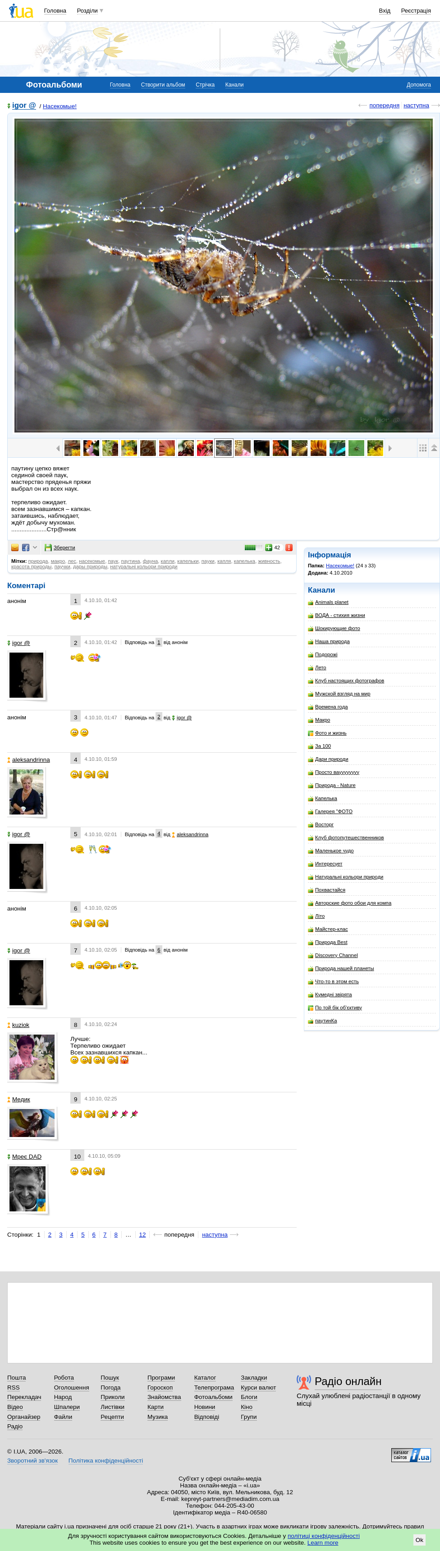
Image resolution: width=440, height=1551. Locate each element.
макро (58, 561)
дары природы (90, 566)
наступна (416, 105)
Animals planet (328, 602)
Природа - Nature (332, 785)
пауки (208, 561)
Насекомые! (60, 106)
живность (269, 561)
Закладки (254, 1377)
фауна (150, 561)
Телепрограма (214, 1387)
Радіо (15, 1426)
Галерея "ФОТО (330, 812)
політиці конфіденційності (324, 1536)
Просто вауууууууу (333, 772)
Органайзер (23, 1416)
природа (38, 561)
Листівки (112, 1407)
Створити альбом (163, 85)
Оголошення (71, 1387)
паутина (130, 561)
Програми (161, 1377)
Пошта (16, 1377)
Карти (155, 1407)
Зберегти (60, 547)
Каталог (205, 1377)
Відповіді (207, 1416)
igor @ (24, 106)
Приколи (112, 1397)
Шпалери (67, 1407)
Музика (157, 1416)
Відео (15, 1407)
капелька (244, 561)
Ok (419, 1540)
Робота (64, 1377)
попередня (384, 105)
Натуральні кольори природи (345, 877)
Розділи (87, 10)
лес (72, 561)
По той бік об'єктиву (335, 1008)
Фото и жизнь (327, 733)
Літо (316, 916)
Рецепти (112, 1416)
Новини (204, 1407)
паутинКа (322, 1021)
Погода (110, 1387)
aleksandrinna (28, 759)
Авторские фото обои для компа (349, 903)
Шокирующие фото (334, 628)
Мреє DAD (24, 1156)
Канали (234, 85)
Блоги (249, 1397)
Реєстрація (416, 10)
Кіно (246, 1407)
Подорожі (322, 655)
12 (142, 1234)
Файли (63, 1416)
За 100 (319, 746)
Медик (18, 1099)
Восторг (321, 825)
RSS (13, 1387)
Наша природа (329, 641)
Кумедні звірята (330, 995)
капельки (187, 561)
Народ (63, 1397)
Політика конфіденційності (106, 1460)
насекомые (92, 561)
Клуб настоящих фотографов (346, 681)
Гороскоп (160, 1387)
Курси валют (258, 1387)
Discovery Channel (333, 955)
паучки (62, 566)
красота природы (31, 566)
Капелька (322, 798)
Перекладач (24, 1397)
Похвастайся (326, 890)
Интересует (325, 864)
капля (224, 561)
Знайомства (164, 1397)
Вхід (385, 10)
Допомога (419, 85)
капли (167, 561)
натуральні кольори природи (143, 566)
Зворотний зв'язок (32, 1460)
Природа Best (328, 942)
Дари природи (328, 759)
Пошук (110, 1377)
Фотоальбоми (213, 1397)
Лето (317, 668)
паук (113, 561)
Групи (249, 1416)
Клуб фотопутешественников (346, 838)
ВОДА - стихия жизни (336, 615)
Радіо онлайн (348, 1381)
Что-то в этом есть (333, 982)
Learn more (323, 1542)
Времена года (328, 707)
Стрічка (205, 85)
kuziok (18, 1025)
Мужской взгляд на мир (339, 694)
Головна (55, 10)
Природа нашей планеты (341, 968)
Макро (319, 720)
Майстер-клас (328, 929)
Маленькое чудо (331, 851)
